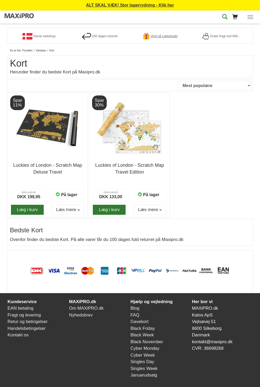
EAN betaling (20, 308)
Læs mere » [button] (68, 209)
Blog (135, 308)
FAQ (135, 315)
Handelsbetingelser (27, 328)
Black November (147, 341)
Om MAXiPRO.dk (86, 308)
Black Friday (143, 328)
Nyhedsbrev (81, 315)
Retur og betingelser (28, 321)
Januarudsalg (144, 375)
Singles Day (142, 361)
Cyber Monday (145, 348)
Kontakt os (18, 334)
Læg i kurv (27, 209)
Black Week (142, 334)
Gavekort (140, 321)
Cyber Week (143, 355)
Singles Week (144, 368)
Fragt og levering (24, 315)
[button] (236, 17)
